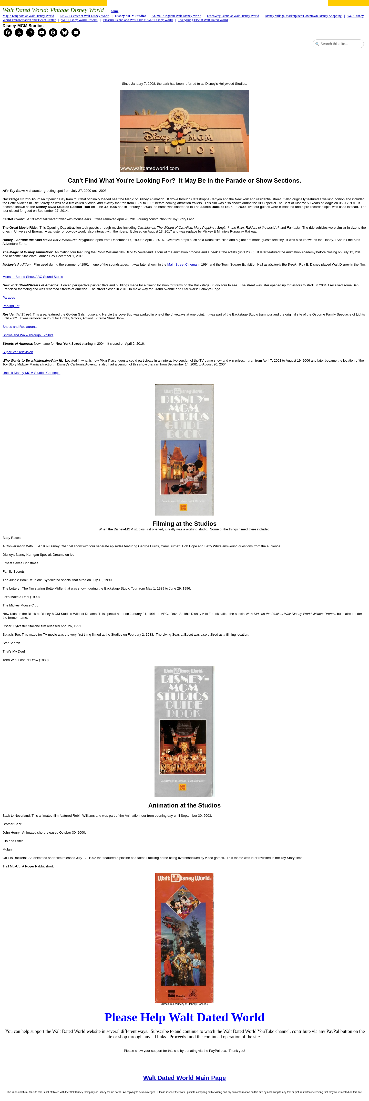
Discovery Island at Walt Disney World (233, 16)
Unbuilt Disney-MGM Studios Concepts (31, 373)
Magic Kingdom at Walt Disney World (28, 16)
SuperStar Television (18, 352)
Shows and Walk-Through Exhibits (28, 335)
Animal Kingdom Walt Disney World (176, 16)
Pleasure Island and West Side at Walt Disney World (138, 20)
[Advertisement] (184, 65)
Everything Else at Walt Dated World (203, 20)
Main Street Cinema (182, 264)
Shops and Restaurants (20, 327)
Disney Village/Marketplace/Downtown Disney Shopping (303, 16)
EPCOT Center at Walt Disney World (84, 16)
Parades (9, 297)
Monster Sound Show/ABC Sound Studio (33, 277)
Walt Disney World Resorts (79, 20)
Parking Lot (11, 306)
